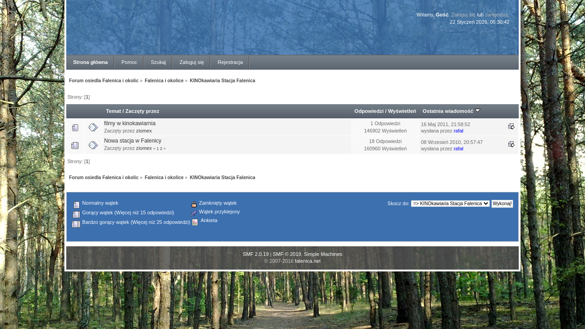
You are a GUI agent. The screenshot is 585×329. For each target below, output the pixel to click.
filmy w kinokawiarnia (130, 123)
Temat (113, 111)
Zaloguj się (463, 14)
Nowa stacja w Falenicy (132, 141)
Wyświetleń (402, 111)
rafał (458, 130)
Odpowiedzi (369, 111)
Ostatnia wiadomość (451, 111)
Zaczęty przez (142, 111)
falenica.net (307, 261)
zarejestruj (496, 14)
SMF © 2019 (287, 254)
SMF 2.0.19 (256, 254)
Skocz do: (399, 203)
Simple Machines (323, 254)
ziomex (144, 130)
